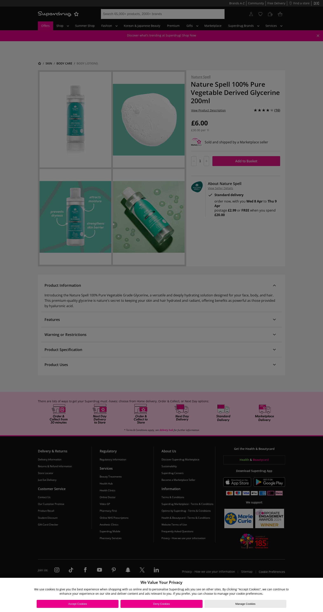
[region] (161, 595)
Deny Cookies (161, 603)
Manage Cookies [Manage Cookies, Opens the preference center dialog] (245, 603)
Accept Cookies (77, 603)
